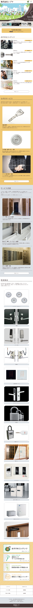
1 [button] (14, 19)
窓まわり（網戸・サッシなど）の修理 (10, 242)
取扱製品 (24, 590)
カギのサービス (24, 587)
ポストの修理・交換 (6, 266)
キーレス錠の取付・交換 (7, 174)
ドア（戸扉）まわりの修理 (8, 217)
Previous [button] (1, 23)
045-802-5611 (17, 30)
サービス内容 (8, 590)
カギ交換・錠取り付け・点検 (8, 150)
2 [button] (16, 19)
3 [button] (18, 19)
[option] (16, 12)
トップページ (8, 587)
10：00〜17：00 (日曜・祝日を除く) (18, 31)
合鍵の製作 (4, 125)
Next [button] (31, 23)
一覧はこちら (16, 92)
